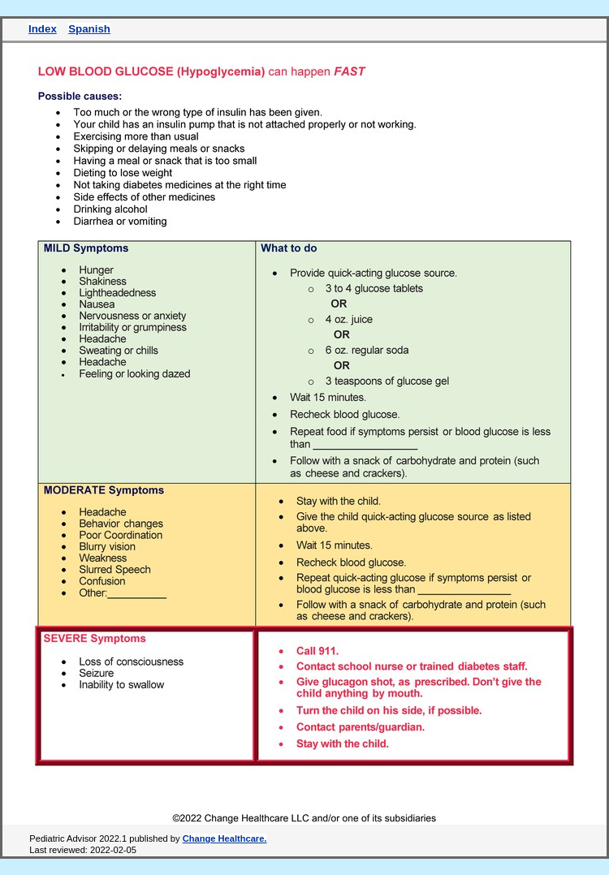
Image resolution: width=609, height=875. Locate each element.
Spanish (89, 29)
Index (42, 29)
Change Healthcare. (225, 838)
